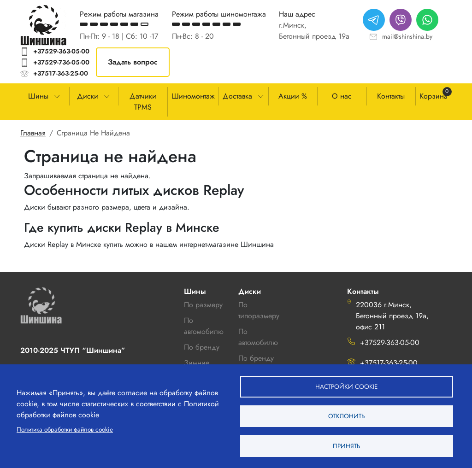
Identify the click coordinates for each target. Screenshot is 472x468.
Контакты (391, 96)
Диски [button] (87, 96)
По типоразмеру (258, 310)
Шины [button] (38, 96)
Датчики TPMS (143, 101)
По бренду (256, 358)
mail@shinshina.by (407, 36)
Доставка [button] (237, 96)
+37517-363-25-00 (60, 73)
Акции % (292, 96)
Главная (33, 133)
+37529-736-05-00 (61, 62)
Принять (346, 445)
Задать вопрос (133, 62)
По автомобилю (204, 326)
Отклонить (346, 415)
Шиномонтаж (193, 96)
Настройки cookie (346, 385)
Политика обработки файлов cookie (65, 428)
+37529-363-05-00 (61, 51)
